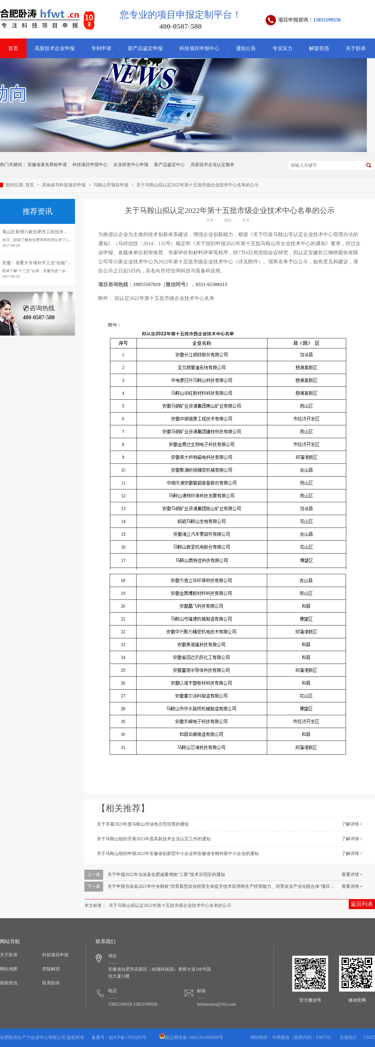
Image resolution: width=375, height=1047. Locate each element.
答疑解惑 (51, 969)
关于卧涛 (356, 48)
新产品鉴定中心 (169, 164)
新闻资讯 (9, 983)
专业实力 (282, 48)
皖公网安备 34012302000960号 (191, 1037)
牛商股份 (281, 1037)
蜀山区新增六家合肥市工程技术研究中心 (41, 232)
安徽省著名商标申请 (47, 164)
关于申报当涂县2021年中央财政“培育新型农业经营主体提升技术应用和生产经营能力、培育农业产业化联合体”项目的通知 (225, 886)
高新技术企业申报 (55, 48)
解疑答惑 (319, 48)
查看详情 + (352, 874)
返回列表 (362, 904)
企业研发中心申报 (130, 164)
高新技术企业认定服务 (212, 164)
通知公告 (246, 48)
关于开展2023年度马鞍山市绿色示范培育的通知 (143, 824)
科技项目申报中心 (199, 48)
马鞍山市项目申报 (111, 185)
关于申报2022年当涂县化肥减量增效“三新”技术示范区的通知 (166, 874)
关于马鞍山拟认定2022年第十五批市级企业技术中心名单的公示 (197, 185)
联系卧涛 (51, 983)
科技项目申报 (55, 955)
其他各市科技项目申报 (64, 185)
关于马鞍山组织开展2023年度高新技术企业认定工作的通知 (154, 839)
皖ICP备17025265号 (128, 1037)
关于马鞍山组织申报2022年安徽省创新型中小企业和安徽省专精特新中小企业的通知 (178, 853)
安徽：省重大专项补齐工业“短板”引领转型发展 (47, 262)
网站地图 (9, 969)
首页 (30, 185)
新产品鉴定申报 (145, 48)
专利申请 (101, 48)
